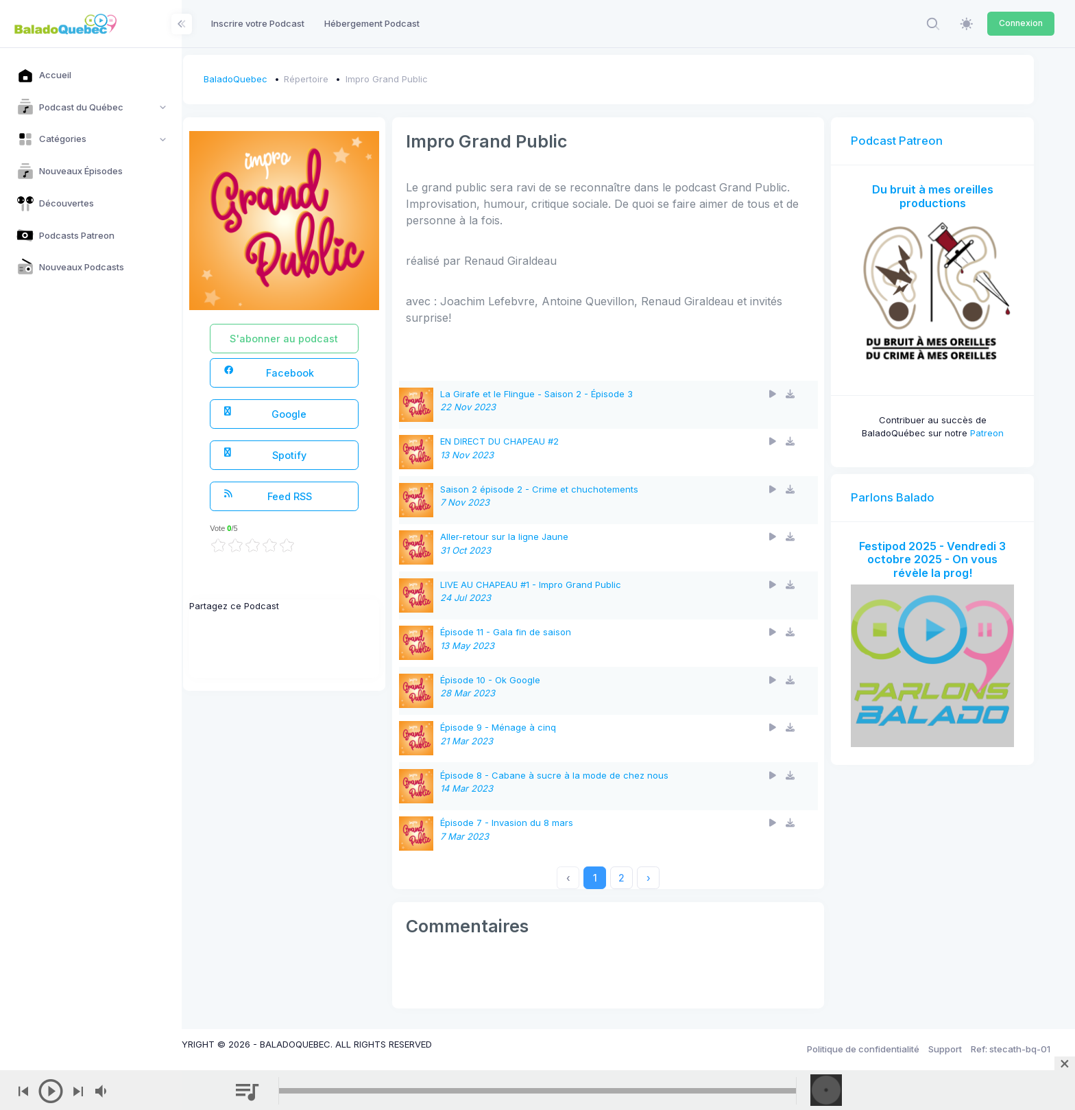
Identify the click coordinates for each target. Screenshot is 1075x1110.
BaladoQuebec (275, 78)
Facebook (306, 372)
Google (302, 413)
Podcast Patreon (907, 140)
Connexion (1021, 23)
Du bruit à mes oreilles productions (937, 196)
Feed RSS (305, 495)
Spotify (302, 454)
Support (945, 1048)
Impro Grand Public (426, 78)
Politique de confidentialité (863, 1048)
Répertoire (346, 78)
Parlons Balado (903, 487)
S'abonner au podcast (319, 338)
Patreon (991, 423)
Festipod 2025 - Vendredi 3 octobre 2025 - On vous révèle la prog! (937, 549)
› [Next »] (668, 878)
